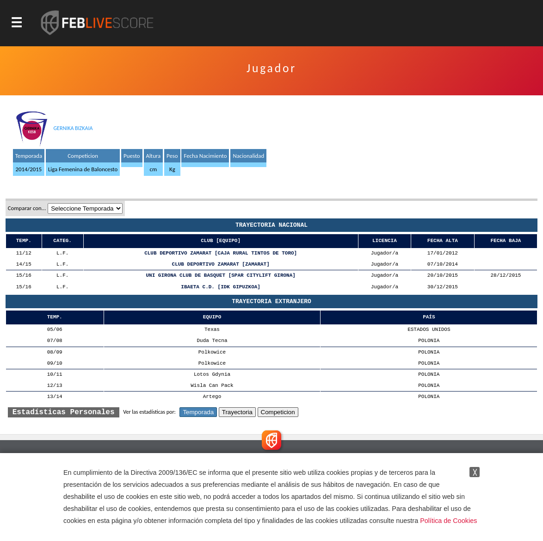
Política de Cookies (448, 520)
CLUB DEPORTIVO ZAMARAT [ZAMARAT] (221, 264)
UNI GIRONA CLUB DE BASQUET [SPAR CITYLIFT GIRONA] (220, 275)
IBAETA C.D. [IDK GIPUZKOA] (220, 287)
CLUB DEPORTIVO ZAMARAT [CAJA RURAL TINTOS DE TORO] (220, 253)
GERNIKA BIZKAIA (73, 128)
